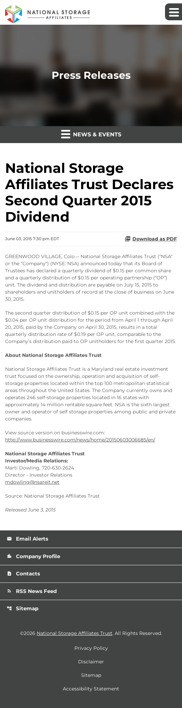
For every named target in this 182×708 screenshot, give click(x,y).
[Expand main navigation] (173, 11)
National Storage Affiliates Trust (74, 633)
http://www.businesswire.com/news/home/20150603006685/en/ (80, 440)
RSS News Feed (32, 591)
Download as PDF (151, 239)
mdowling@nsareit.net (32, 482)
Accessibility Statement (91, 688)
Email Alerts (27, 538)
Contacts (23, 573)
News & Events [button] (91, 133)
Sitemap (22, 608)
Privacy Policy (91, 648)
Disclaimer (91, 661)
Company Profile (33, 556)
